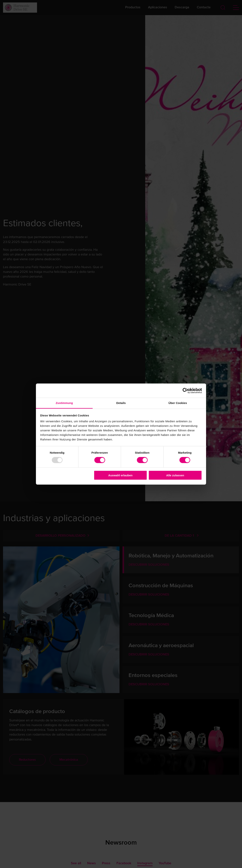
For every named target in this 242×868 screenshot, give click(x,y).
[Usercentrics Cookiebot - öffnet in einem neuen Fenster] (185, 390)
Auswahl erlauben (120, 475)
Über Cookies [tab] (177, 403)
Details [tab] (121, 403)
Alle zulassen (175, 475)
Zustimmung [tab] (64, 403)
